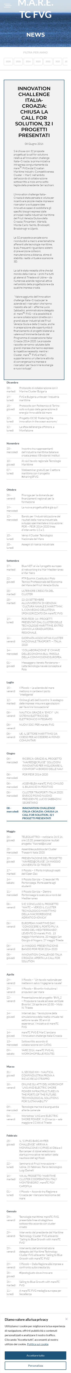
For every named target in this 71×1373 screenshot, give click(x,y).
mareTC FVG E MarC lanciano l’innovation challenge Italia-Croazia (42, 1034)
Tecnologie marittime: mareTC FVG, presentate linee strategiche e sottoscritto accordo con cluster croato (39, 1222)
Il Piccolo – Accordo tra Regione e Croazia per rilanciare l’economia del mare (39, 1195)
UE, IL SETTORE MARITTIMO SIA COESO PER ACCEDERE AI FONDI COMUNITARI (39, 737)
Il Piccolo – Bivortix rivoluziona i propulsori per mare (39, 990)
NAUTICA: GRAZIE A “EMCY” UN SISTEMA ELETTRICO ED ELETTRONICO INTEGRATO (39, 716)
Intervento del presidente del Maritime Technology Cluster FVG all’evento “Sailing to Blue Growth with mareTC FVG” (41, 1237)
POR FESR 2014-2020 (35, 774)
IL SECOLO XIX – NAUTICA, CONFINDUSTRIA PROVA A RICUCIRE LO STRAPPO (38, 1075)
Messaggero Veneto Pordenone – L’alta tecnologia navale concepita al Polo (41, 666)
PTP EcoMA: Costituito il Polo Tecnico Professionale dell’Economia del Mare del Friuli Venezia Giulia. (42, 582)
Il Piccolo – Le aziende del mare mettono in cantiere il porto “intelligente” (36, 691)
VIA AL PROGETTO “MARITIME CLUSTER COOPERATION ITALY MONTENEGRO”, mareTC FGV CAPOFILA (38, 1181)
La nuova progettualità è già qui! (40, 507)
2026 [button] (8, 61)
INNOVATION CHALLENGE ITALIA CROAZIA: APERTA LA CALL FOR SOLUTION (42, 958)
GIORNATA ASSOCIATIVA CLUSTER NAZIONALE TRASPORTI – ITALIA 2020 (42, 641)
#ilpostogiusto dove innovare (35, 1272)
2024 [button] (28, 61)
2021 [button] (57, 61)
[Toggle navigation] (7, 6)
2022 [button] (48, 61)
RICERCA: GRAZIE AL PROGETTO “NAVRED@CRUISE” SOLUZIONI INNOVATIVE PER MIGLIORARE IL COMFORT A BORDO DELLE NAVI (42, 764)
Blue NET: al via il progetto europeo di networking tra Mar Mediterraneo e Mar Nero (42, 569)
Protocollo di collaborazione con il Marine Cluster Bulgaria (38, 389)
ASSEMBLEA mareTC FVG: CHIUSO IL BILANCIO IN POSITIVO (42, 785)
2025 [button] (18, 61)
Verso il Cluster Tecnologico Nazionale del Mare (37, 537)
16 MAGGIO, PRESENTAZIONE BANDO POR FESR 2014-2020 (40, 947)
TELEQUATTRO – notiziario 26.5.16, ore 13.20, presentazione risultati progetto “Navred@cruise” (42, 840)
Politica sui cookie (37, 1344)
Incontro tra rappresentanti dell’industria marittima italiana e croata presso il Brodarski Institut (41, 452)
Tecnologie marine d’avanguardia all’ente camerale (40, 1108)
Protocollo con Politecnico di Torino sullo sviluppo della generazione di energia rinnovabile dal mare (39, 409)
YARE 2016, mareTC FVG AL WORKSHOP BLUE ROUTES (38, 1052)
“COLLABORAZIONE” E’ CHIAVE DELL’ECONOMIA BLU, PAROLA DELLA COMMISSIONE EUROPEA (41, 653)
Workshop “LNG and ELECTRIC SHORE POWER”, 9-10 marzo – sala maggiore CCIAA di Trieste (42, 1119)
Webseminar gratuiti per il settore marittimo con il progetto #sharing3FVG (41, 473)
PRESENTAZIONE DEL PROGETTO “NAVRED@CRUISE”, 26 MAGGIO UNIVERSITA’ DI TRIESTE (42, 861)
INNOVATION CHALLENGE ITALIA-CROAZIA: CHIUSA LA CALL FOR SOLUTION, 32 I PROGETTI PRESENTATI (40, 813)
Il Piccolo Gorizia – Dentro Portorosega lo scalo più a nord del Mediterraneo (41, 895)
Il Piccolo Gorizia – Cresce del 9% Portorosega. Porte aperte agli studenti (40, 883)
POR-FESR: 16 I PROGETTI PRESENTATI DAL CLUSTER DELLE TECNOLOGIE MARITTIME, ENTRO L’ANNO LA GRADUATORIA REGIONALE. (42, 625)
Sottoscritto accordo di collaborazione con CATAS (36, 1043)
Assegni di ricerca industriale (38, 544)
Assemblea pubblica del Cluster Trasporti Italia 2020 (39, 850)
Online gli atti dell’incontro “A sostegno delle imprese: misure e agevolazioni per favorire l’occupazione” (41, 703)
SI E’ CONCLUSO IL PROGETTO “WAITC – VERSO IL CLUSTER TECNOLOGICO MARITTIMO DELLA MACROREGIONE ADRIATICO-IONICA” (40, 910)
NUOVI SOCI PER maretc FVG (36, 724)
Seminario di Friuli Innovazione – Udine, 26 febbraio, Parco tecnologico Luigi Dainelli (40, 1167)
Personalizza (35, 1365)
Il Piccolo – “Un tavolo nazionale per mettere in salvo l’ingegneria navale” (42, 981)
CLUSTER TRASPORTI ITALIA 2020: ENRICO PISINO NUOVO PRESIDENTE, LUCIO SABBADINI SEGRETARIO (42, 797)
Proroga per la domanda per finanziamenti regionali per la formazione (38, 498)
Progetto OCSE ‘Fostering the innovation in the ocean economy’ (38, 419)
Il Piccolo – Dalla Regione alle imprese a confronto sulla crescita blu (41, 1265)
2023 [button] (38, 61)
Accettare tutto (35, 1355)
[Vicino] (66, 1319)
